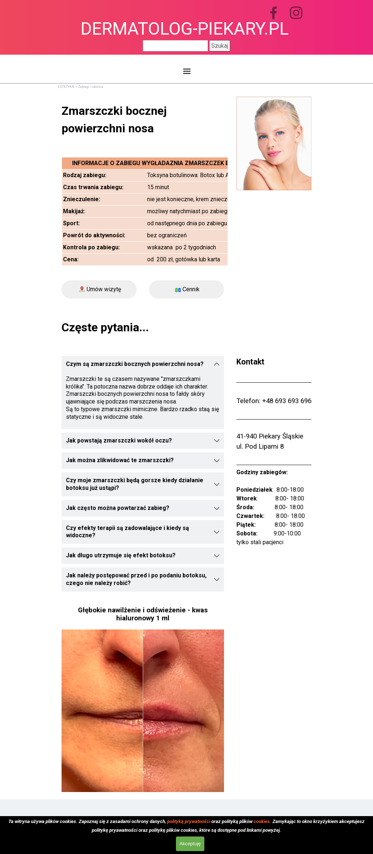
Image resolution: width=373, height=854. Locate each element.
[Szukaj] (175, 45)
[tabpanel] (143, 119)
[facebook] (273, 13)
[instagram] (296, 13)
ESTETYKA (66, 87)
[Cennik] (186, 289)
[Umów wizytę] (99, 289)
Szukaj (219, 45)
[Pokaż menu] (186, 71)
